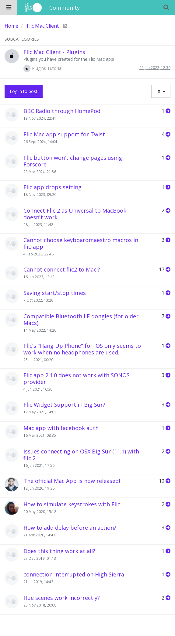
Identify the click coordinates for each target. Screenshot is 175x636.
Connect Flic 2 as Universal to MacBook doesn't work (74, 214)
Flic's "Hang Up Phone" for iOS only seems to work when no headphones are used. (82, 349)
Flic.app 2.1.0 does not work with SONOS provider (76, 378)
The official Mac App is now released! (71, 480)
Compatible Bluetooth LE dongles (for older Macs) (80, 320)
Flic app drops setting (52, 187)
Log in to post (23, 91)
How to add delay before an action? (69, 527)
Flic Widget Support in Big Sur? (64, 404)
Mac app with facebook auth (61, 428)
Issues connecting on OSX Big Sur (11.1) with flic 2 (81, 455)
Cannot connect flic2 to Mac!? (61, 269)
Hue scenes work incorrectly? (61, 597)
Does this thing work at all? (59, 551)
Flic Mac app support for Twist (64, 134)
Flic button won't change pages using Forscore (72, 161)
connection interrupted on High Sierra (73, 574)
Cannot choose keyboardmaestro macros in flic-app (80, 243)
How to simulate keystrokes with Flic (71, 504)
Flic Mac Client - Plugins (54, 52)
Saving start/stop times (54, 292)
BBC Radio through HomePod (61, 111)
